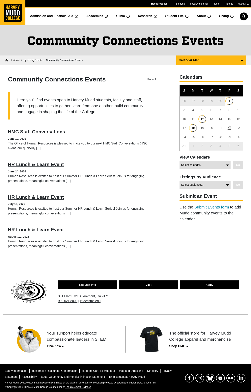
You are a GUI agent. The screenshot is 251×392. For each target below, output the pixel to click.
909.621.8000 (67, 301)
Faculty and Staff (199, 3)
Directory (152, 370)
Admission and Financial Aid (51, 16)
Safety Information (16, 370)
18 (193, 128)
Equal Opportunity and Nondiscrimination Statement (73, 376)
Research (145, 16)
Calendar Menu (190, 60)
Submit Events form (211, 207)
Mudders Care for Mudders (98, 370)
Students (180, 3)
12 (202, 119)
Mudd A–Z (243, 3)
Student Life (174, 16)
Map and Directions (131, 370)
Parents (229, 3)
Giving (224, 16)
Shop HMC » (178, 346)
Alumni (216, 3)
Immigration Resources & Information (54, 370)
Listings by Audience (200, 177)
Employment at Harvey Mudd (127, 376)
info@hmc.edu (90, 301)
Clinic (120, 16)
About (201, 16)
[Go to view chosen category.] (238, 185)
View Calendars (195, 157)
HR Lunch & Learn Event (36, 164)
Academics (94, 16)
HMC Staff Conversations (36, 131)
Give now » (55, 346)
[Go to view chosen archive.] (238, 165)
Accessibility (29, 376)
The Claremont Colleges (78, 387)
